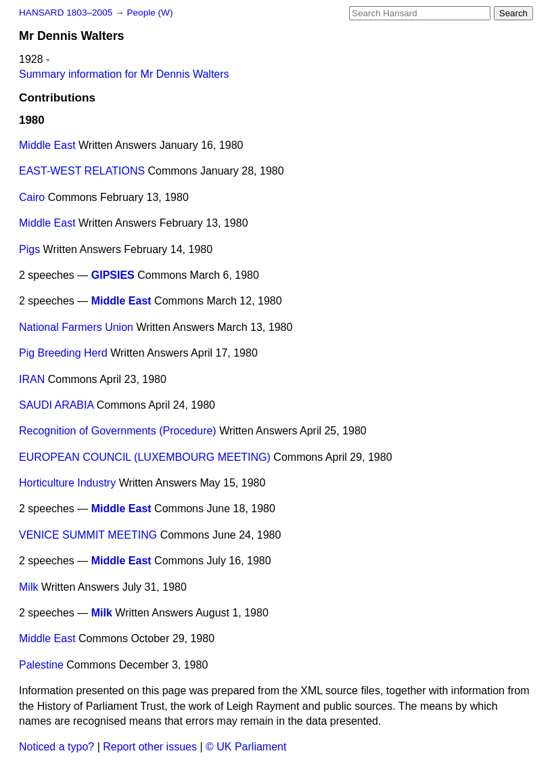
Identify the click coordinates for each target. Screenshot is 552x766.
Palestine (41, 665)
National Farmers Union (76, 327)
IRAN (32, 379)
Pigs (29, 249)
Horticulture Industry (67, 483)
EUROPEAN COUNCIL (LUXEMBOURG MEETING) (145, 457)
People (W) (149, 12)
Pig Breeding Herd (63, 353)
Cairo (32, 197)
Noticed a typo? (56, 746)
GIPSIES (113, 275)
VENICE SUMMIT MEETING (88, 535)
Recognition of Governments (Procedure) (117, 430)
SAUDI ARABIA (56, 405)
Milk (28, 587)
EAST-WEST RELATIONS (82, 171)
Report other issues (150, 746)
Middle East (47, 145)
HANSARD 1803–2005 (65, 12)
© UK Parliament (246, 746)
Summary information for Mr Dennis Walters (124, 74)
